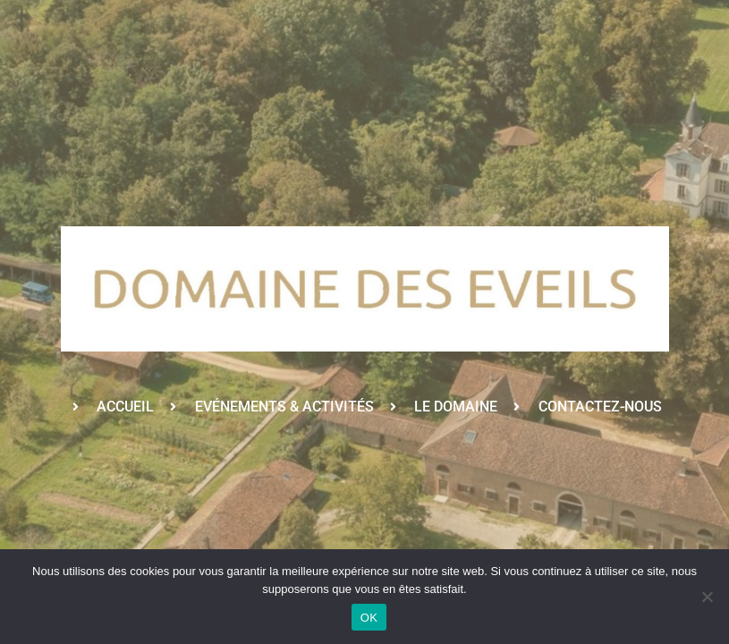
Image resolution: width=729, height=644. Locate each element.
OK (368, 617)
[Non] (707, 597)
